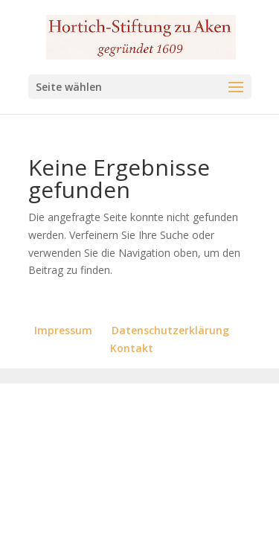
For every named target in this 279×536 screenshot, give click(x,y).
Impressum (63, 330)
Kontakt (131, 348)
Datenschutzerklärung (170, 330)
